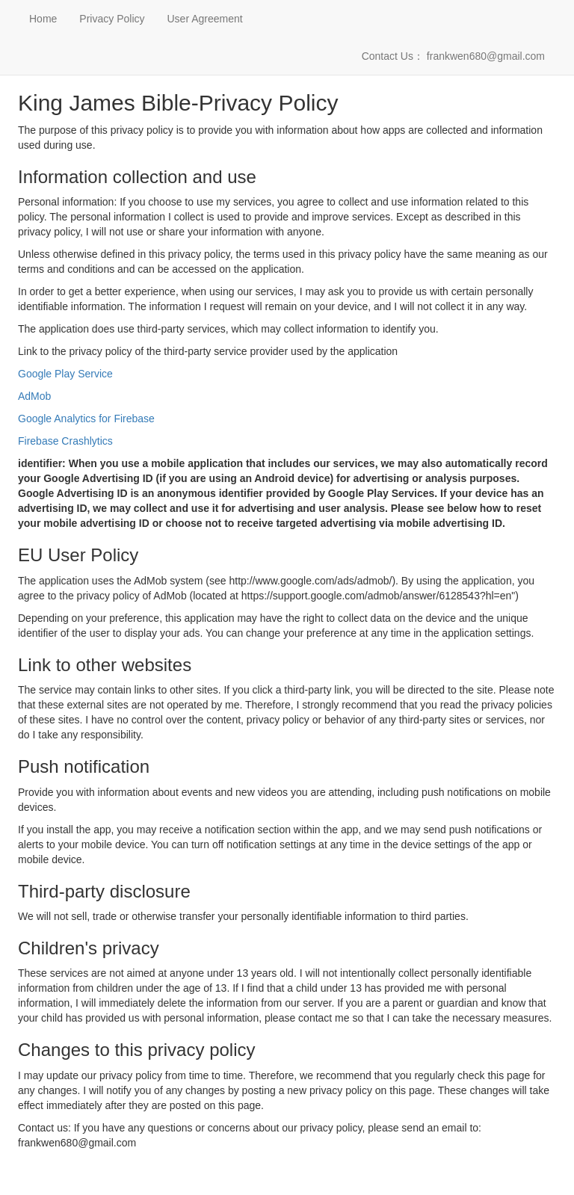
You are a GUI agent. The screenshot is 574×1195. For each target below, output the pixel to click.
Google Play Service (65, 374)
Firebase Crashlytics (65, 441)
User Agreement (205, 19)
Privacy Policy (111, 19)
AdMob (34, 396)
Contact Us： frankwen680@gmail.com (453, 56)
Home (43, 19)
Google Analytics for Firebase (86, 418)
